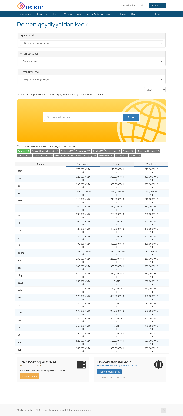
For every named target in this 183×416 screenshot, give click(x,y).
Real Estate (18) (106, 155)
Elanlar (55, 14)
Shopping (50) (89, 155)
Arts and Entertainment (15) (45, 151)
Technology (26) (112, 151)
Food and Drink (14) (43, 155)
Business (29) (67, 151)
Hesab (159, 14)
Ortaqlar (122, 14)
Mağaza (41, 14)
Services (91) (128, 151)
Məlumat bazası (72, 14)
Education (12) (24, 155)
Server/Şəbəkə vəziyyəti (99, 14)
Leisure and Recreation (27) (68, 155)
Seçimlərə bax (29, 375)
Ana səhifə (25, 14)
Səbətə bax (158, 5)
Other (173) (135, 155)
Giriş (141, 5)
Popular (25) (23, 151)
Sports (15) (98, 151)
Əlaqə (134, 14)
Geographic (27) (82, 151)
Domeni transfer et (109, 371)
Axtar (130, 117)
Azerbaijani (128, 5)
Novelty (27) (121, 155)
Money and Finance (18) (148, 151)
